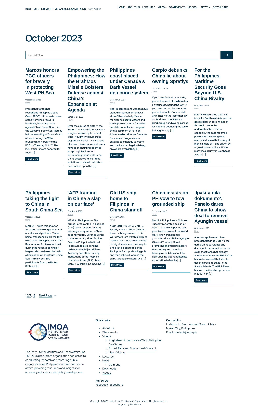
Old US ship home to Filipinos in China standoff (126, 201)
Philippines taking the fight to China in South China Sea (44, 201)
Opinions (114, 364)
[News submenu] (209, 7)
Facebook (102, 384)
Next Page (47, 295)
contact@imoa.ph (185, 332)
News (204, 7)
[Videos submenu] (198, 7)
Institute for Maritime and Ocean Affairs (55, 9)
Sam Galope (136, 404)
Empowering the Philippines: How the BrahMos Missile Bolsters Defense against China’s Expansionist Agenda (86, 89)
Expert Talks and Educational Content (132, 348)
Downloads (109, 368)
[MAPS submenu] (166, 7)
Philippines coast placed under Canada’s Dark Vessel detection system (129, 81)
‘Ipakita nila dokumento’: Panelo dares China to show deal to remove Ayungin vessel (211, 207)
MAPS (161, 7)
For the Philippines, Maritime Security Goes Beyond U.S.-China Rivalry (210, 84)
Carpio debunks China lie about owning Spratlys (170, 75)
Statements (110, 332)
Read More (32, 158)
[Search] (226, 55)
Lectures (108, 356)
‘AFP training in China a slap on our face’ (84, 198)
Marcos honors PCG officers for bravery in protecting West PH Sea (42, 81)
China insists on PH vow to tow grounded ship (170, 198)
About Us (108, 328)
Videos (192, 7)
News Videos (117, 352)
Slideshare (116, 384)
